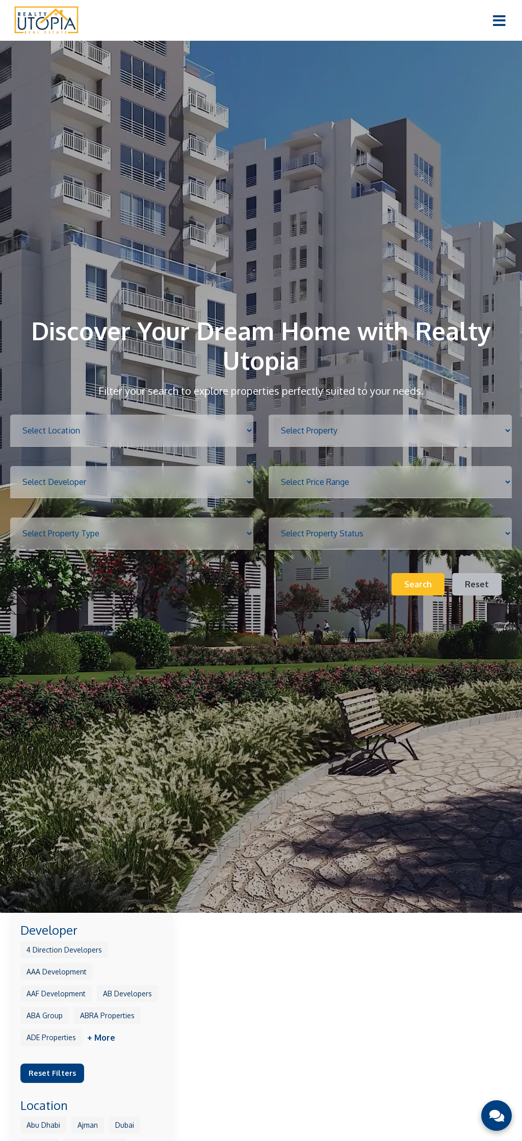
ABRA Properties (107, 1015)
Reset (477, 584)
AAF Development (56, 993)
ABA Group (45, 1015)
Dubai (124, 1125)
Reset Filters (52, 1072)
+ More (101, 1038)
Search (418, 584)
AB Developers (127, 993)
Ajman (87, 1125)
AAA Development (57, 971)
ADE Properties (51, 1037)
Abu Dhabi (43, 1125)
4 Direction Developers (64, 949)
